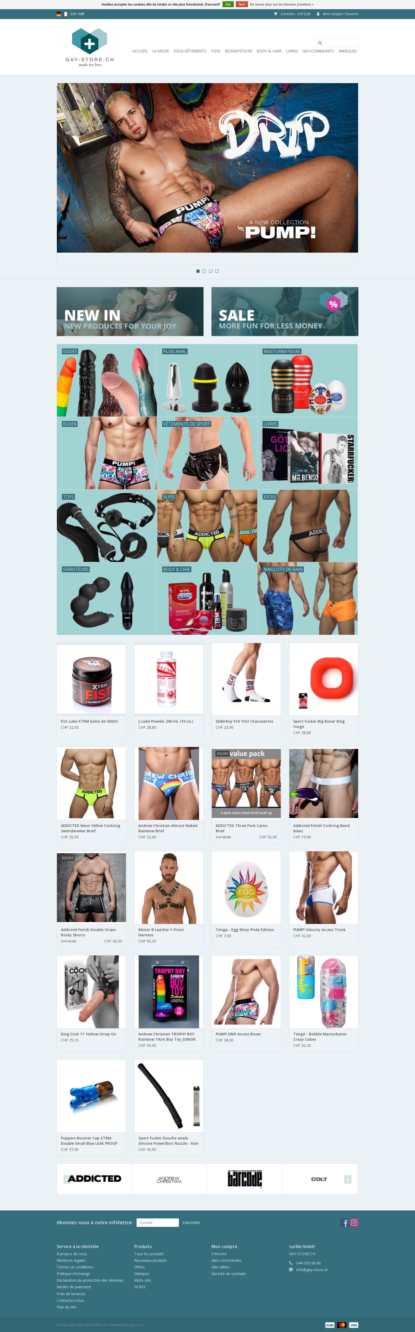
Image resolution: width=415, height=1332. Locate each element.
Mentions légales (71, 1260)
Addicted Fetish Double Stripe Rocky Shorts (88, 932)
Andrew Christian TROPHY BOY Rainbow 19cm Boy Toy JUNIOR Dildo (167, 1036)
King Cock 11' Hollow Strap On (88, 1033)
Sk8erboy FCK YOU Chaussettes (244, 721)
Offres (139, 1267)
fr (66, 14)
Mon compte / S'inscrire (337, 14)
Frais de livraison (71, 1293)
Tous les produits (149, 1253)
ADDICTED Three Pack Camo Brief (242, 828)
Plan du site (66, 1306)
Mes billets (220, 1267)
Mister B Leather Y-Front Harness (161, 932)
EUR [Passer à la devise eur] (73, 14)
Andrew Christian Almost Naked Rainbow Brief (167, 828)
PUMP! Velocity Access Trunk (319, 929)
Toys (215, 50)
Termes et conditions (75, 1267)
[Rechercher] (337, 43)
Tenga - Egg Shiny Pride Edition (245, 929)
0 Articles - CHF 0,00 (292, 14)
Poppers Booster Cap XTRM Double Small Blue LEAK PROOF (89, 1141)
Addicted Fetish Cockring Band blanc (321, 828)
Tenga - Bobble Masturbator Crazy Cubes (320, 1036)
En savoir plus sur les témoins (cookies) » (281, 4)
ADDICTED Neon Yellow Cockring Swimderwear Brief (90, 828)
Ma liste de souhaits (228, 1273)
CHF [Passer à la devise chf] (81, 14)
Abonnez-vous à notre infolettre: (95, 1222)
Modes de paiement (74, 1286)
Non (242, 4)
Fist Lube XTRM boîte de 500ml (89, 721)
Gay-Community (318, 50)
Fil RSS (140, 1286)
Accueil (140, 50)
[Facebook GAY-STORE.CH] (344, 1222)
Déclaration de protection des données (90, 1280)
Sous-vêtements (190, 50)
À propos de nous (72, 1253)
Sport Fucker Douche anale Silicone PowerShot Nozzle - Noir (168, 1141)
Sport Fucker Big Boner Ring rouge (319, 724)
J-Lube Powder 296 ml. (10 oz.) (165, 721)
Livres (292, 50)
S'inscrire (219, 1253)
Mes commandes (226, 1260)
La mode (160, 50)
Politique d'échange (73, 1273)
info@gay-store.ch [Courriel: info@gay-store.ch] (312, 1269)
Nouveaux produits (150, 1260)
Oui (228, 4)
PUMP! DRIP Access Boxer (238, 1033)
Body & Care (269, 50)
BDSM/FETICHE (238, 50)
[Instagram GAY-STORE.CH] (354, 1222)
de (59, 14)
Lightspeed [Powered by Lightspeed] (136, 1325)
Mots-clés (142, 1280)
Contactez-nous (70, 1300)
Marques (348, 50)
